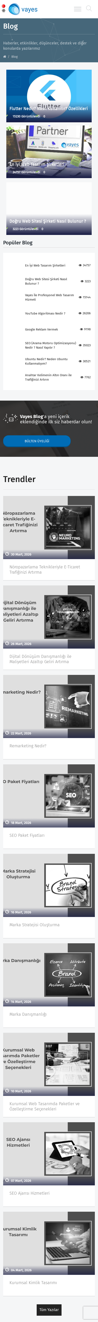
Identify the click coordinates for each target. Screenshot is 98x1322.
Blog (14, 57)
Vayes (27, 9)
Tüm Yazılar (49, 1309)
